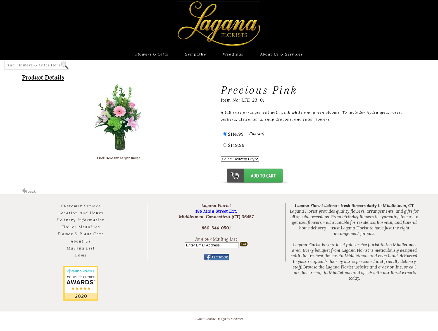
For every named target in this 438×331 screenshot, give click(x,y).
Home (81, 255)
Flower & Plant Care (81, 233)
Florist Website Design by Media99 (219, 319)
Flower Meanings (80, 226)
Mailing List (81, 248)
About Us (81, 241)
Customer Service (81, 205)
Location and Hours (80, 212)
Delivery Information (81, 219)
